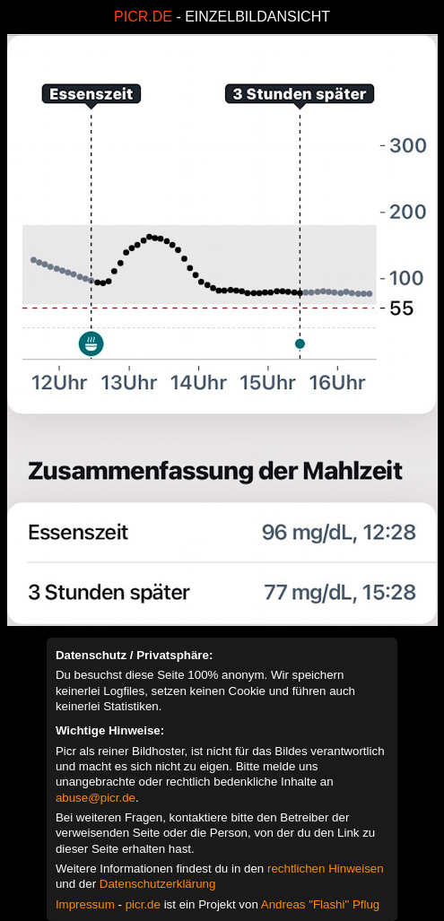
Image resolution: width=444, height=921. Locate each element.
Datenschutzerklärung (158, 884)
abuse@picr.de (95, 797)
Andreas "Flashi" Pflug (320, 904)
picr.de (143, 904)
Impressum (85, 904)
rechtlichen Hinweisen (325, 868)
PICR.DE (143, 16)
